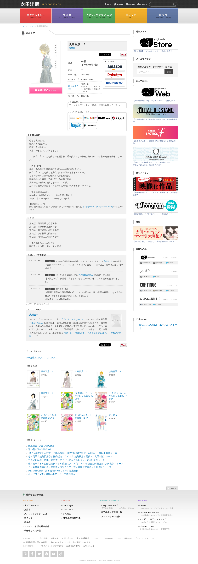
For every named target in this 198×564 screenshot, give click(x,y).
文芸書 (27, 509)
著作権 (27, 522)
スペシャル (108, 538)
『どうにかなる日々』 (97, 333)
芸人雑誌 (158, 271)
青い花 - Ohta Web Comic (40, 449)
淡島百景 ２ (47, 393)
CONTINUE (68, 509)
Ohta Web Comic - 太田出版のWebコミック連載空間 (53, 471)
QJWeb (157, 506)
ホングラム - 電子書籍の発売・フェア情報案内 (51, 474)
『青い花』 (68, 333)
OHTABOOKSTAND (157, 513)
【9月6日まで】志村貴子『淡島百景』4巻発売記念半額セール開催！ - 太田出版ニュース (72, 453)
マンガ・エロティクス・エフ (157, 520)
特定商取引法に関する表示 (35, 542)
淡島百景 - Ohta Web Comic (41, 446)
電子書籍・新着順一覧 (111, 512)
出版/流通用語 (83, 538)
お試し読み (47, 90)
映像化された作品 (32, 530)
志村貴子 (33, 314)
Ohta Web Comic (157, 527)
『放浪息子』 (80, 333)
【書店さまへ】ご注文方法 (51, 546)
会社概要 (43, 538)
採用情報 (54, 538)
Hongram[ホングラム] (119, 506)
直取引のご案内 (73, 546)
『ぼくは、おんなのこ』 (72, 319)
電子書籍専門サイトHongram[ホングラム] (98, 207)
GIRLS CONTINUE (158, 299)
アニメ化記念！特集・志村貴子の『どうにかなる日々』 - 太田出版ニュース (66, 460)
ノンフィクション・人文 (35, 514)
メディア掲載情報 (124, 538)
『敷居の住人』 (36, 323)
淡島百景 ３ (115, 371)
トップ (23, 26)
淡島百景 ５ (47, 371)
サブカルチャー (31, 505)
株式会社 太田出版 (34, 494)
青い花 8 (113, 415)
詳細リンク (108, 261)
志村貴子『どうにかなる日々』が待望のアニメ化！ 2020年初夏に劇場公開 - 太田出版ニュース (75, 463)
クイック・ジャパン (158, 258)
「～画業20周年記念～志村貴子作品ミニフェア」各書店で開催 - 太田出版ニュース (70, 467)
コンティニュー (158, 285)
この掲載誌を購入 (86, 275)
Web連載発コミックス (37, 357)
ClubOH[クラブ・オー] (60, 542)
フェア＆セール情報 (110, 516)
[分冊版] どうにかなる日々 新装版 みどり (84, 396)
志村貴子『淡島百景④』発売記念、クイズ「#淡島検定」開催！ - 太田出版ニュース (70, 456)
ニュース (96, 538)
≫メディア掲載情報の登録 (37, 304)
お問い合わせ (67, 538)
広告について (89, 546)
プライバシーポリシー (144, 538)
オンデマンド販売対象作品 (36, 526)
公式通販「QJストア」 (82, 542)
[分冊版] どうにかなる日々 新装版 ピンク (118, 396)
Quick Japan (67, 505)
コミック (31, 26)
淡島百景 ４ (81, 371)
